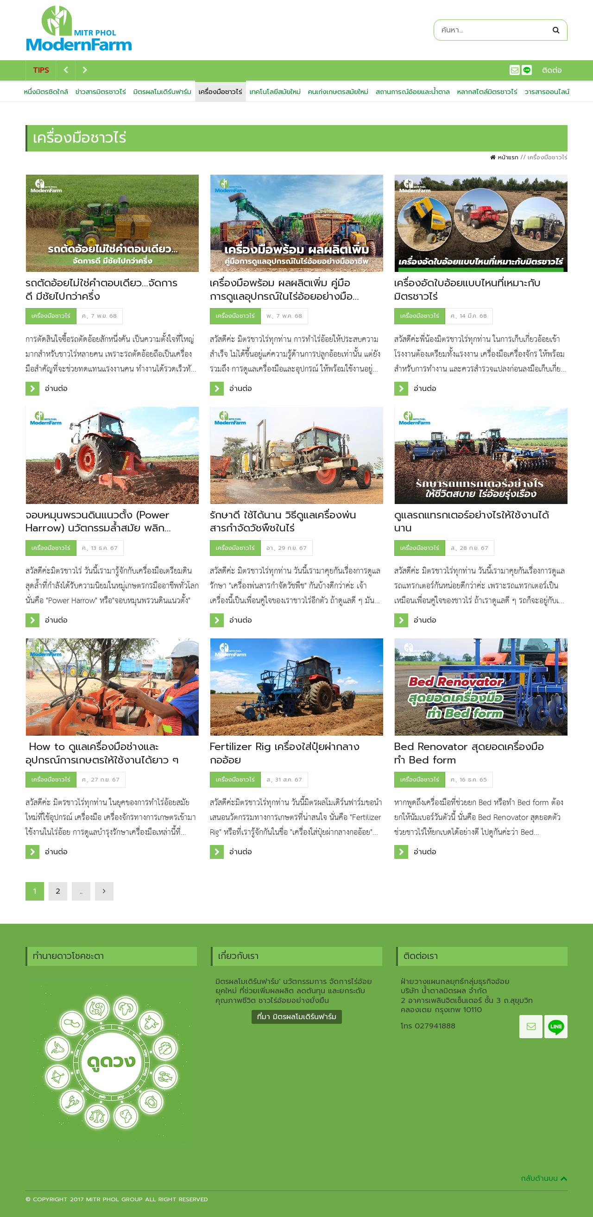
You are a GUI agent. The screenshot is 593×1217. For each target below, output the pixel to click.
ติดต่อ (552, 70)
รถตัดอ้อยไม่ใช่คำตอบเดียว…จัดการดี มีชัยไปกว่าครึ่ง (101, 289)
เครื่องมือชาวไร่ (220, 92)
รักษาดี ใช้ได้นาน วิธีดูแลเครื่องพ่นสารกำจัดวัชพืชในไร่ (283, 521)
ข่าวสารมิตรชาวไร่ (101, 92)
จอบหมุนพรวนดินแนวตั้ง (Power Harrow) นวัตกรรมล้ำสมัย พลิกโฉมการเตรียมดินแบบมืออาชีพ (97, 528)
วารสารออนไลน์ (547, 92)
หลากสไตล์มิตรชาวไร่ (487, 92)
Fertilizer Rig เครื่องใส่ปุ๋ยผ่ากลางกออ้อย (285, 753)
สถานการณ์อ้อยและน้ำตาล (413, 92)
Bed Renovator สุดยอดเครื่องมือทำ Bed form (469, 753)
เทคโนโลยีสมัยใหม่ (275, 92)
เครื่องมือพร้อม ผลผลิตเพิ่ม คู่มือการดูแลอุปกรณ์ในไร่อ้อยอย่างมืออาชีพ (281, 296)
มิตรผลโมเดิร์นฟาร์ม (162, 92)
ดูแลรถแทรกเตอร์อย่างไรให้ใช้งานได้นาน (471, 521)
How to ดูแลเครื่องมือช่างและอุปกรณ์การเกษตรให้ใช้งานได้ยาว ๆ (102, 753)
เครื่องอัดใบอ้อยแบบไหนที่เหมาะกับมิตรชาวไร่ (467, 289)
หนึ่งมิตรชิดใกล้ (46, 92)
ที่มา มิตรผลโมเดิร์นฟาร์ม (296, 1016)
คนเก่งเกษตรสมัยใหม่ (338, 92)
